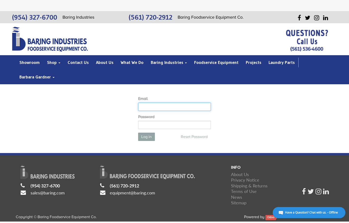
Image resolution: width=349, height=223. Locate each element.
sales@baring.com (48, 192)
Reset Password (194, 136)
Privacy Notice (245, 180)
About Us (240, 174)
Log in (146, 136)
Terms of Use (244, 191)
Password (146, 117)
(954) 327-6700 (45, 185)
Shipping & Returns (249, 185)
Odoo (270, 217)
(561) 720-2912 (124, 185)
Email (143, 98)
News (236, 197)
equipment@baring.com (132, 192)
